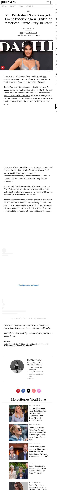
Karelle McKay (31, 33)
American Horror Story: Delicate (17, 96)
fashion (4, 6)
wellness (29, 6)
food (21, 6)
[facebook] (23, 391)
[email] (39, 391)
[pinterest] (3, 67)
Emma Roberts (19, 98)
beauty (13, 6)
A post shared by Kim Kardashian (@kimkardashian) (28, 318)
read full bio (30, 378)
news (28, 11)
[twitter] (28, 391)
